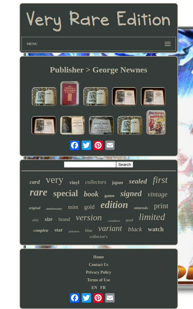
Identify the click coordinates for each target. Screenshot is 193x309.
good (129, 220)
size (48, 219)
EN (94, 287)
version (89, 217)
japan (117, 182)
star (59, 230)
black (135, 229)
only (35, 220)
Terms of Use (98, 280)
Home (98, 257)
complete (40, 230)
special (65, 193)
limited (152, 216)
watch (156, 229)
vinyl (74, 182)
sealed (138, 181)
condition (114, 220)
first (160, 180)
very (54, 179)
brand (64, 219)
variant (110, 228)
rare (38, 192)
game (110, 195)
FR (103, 287)
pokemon (74, 231)
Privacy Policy (98, 272)
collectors (95, 182)
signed (131, 193)
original (34, 208)
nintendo (141, 208)
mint (73, 207)
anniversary (54, 208)
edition (114, 204)
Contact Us (98, 264)
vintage (158, 194)
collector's (99, 236)
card (34, 182)
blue (88, 230)
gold (89, 207)
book (91, 194)
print (161, 205)
